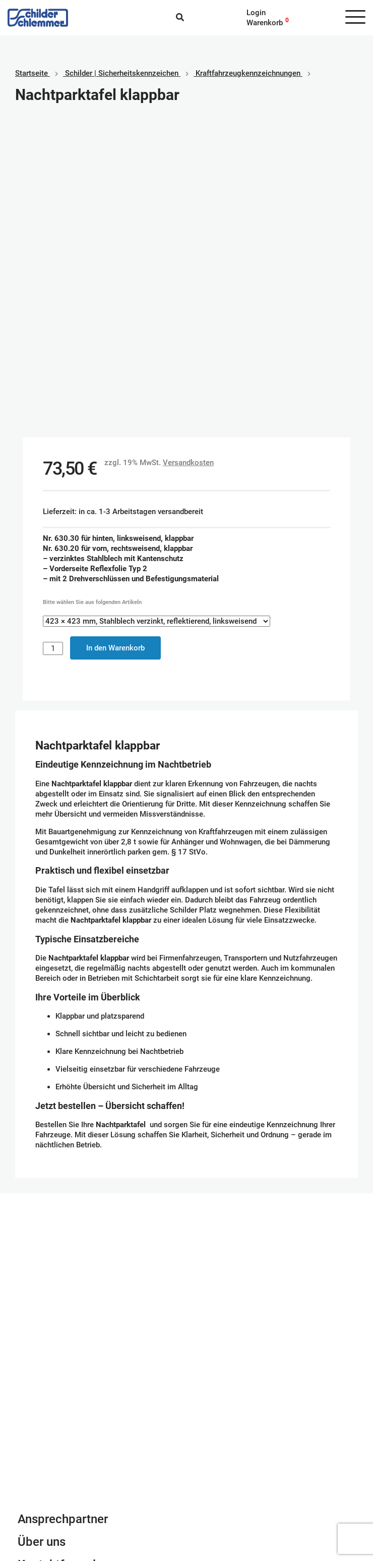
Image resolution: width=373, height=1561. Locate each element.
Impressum (36, 1469)
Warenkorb (264, 22)
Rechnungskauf (220, 1499)
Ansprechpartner (63, 1211)
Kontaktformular (62, 1256)
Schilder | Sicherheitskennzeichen (121, 73)
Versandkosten (188, 154)
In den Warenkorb (115, 339)
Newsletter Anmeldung (79, 1279)
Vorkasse (210, 1489)
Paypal (205, 1459)
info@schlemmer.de (51, 1299)
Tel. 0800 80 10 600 (53, 1309)
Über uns (42, 1234)
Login (256, 12)
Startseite (31, 73)
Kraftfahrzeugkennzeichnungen (248, 73)
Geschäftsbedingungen (56, 1459)
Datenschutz (39, 1479)
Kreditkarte (212, 1479)
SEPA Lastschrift (222, 1469)
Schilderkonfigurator (186, 1093)
